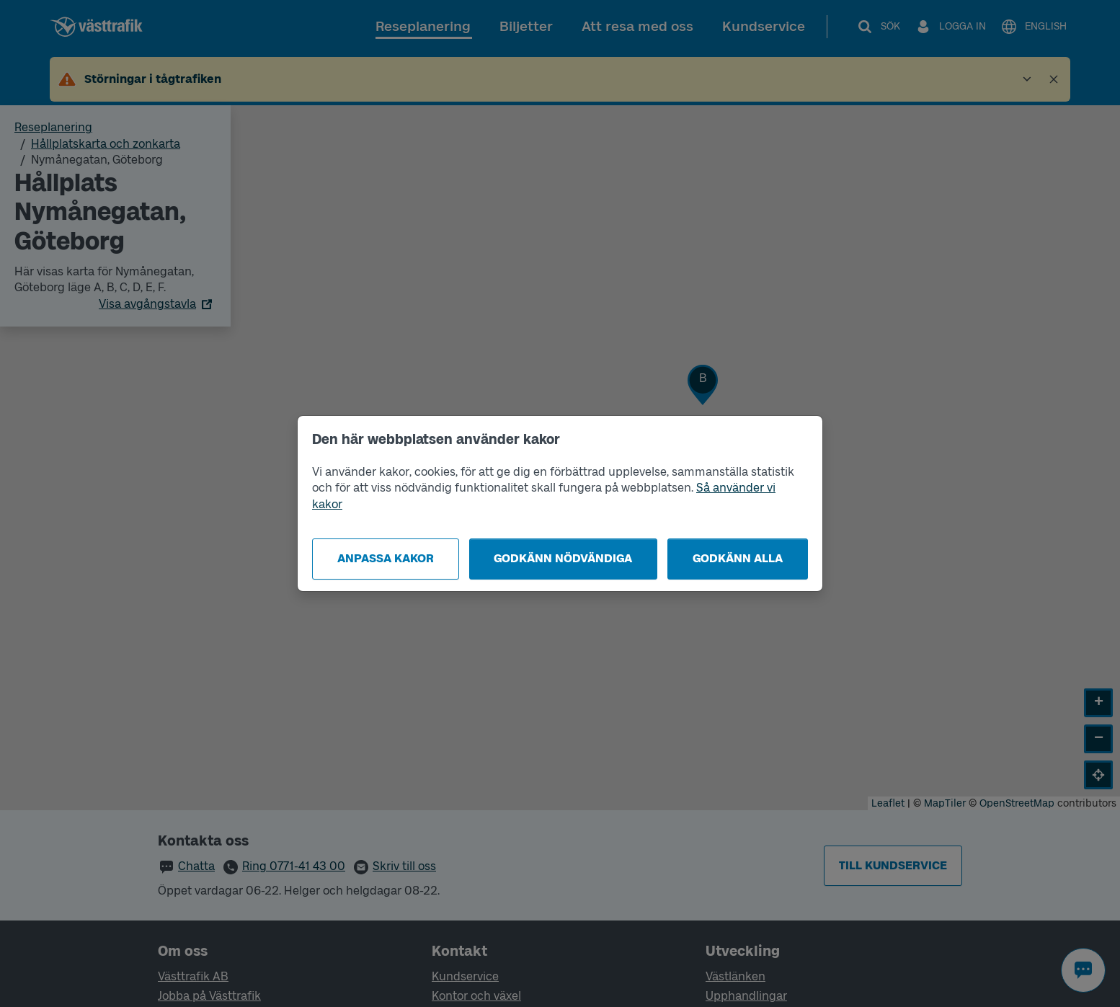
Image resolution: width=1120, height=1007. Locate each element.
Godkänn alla (738, 558)
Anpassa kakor (385, 558)
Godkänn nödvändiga (563, 558)
